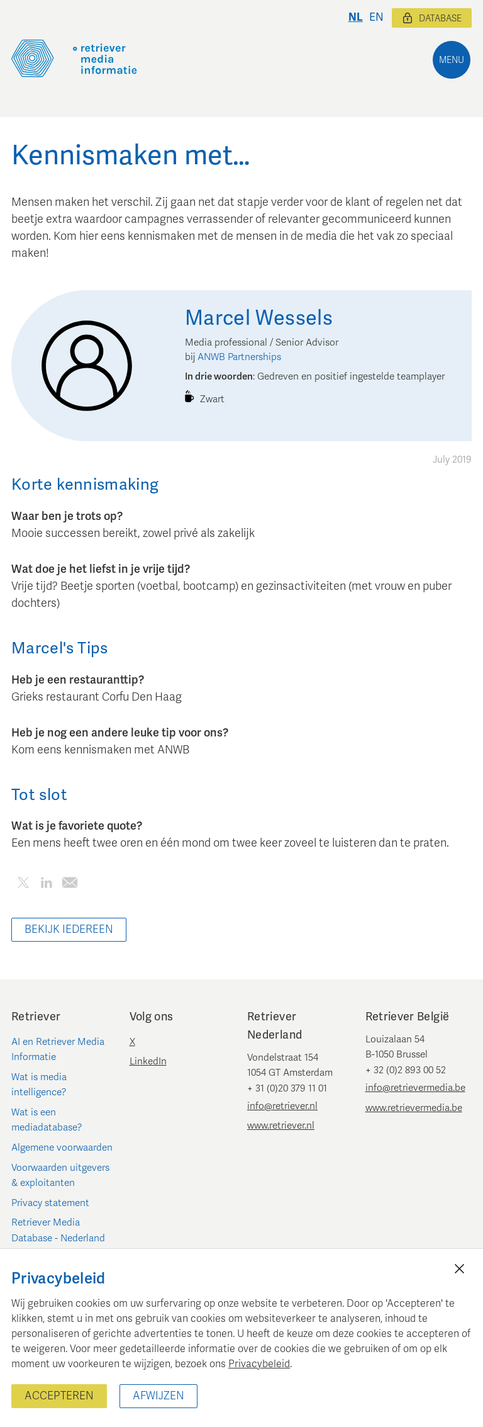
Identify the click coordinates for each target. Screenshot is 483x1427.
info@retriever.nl (282, 1106)
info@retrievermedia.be (415, 1087)
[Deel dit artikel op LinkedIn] (46, 885)
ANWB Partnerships (239, 357)
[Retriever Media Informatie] (74, 58)
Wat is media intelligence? (39, 1084)
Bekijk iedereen (69, 929)
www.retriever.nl (280, 1125)
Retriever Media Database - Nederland (58, 1230)
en (376, 17)
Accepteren (59, 1395)
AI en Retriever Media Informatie (57, 1049)
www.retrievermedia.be (413, 1108)
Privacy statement (50, 1203)
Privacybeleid (259, 1364)
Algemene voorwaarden (62, 1147)
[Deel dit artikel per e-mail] (69, 885)
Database (432, 18)
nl (355, 17)
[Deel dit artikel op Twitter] (23, 885)
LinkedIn (148, 1061)
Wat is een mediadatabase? (46, 1120)
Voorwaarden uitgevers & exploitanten (60, 1175)
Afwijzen (158, 1395)
